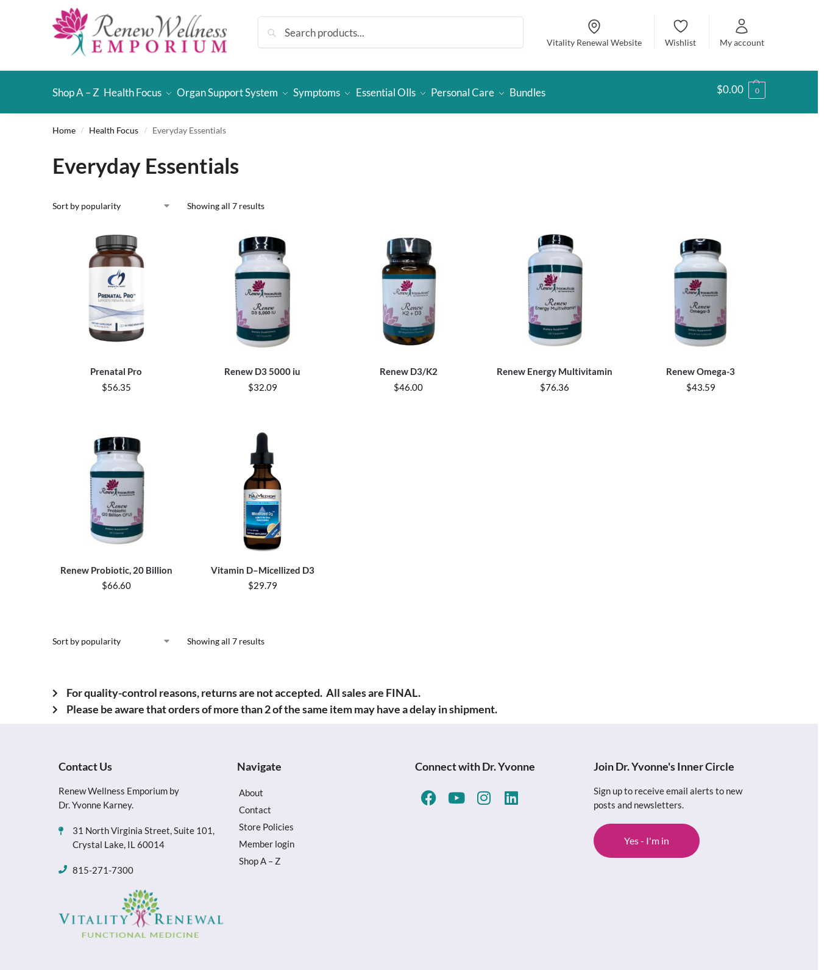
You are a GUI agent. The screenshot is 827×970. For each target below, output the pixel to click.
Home (64, 124)
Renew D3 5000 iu (262, 365)
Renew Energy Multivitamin (554, 365)
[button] (741, 89)
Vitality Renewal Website (594, 33)
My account (742, 33)
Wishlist (680, 33)
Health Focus (113, 124)
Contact (255, 804)
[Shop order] (111, 200)
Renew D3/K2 (409, 365)
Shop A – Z (259, 855)
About (251, 787)
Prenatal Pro (116, 365)
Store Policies (266, 821)
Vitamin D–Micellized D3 (262, 563)
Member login (266, 838)
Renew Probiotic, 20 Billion (116, 563)
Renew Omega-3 (700, 365)
